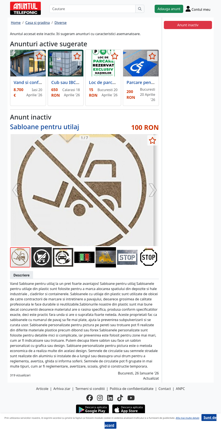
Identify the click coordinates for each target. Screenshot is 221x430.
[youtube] (131, 398)
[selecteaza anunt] (39, 56)
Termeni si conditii (90, 388)
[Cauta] (139, 9)
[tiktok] (120, 398)
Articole (42, 388)
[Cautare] (92, 9)
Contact (165, 388)
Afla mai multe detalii (187, 417)
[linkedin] (110, 398)
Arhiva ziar (61, 388)
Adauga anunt (168, 8)
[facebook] (89, 398)
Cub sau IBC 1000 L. (71, 82)
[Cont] (198, 8)
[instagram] (100, 398)
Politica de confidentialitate (132, 388)
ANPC (180, 388)
